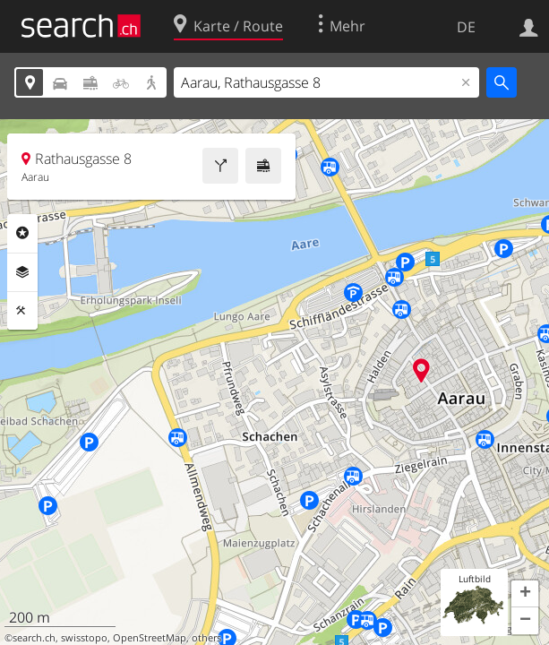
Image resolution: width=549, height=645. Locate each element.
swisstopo (84, 638)
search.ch (34, 638)
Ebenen (22, 272)
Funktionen (22, 311)
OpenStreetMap (149, 638)
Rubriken (22, 233)
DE (466, 27)
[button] (524, 593)
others (206, 638)
